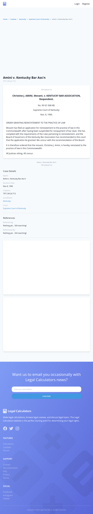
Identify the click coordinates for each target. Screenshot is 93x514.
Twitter (6, 498)
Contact (6, 464)
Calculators (8, 443)
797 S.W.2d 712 (9, 81)
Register (86, 3)
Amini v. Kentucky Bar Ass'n (24, 77)
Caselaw (13, 19)
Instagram (8, 495)
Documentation (10, 467)
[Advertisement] (46, 48)
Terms (6, 478)
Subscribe (47, 396)
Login (77, 3)
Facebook (7, 491)
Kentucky (22, 19)
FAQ (5, 471)
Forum (6, 450)
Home (5, 19)
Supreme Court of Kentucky (39, 19)
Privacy (6, 474)
